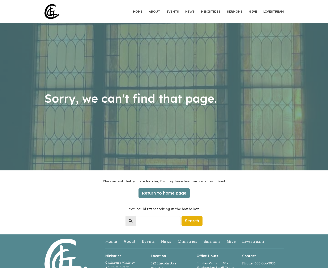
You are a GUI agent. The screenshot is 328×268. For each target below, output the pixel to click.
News (190, 11)
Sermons (235, 11)
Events (172, 11)
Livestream (273, 11)
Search (192, 220)
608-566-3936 (265, 263)
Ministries (211, 11)
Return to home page (164, 193)
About (154, 11)
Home (137, 11)
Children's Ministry (120, 262)
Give (253, 11)
